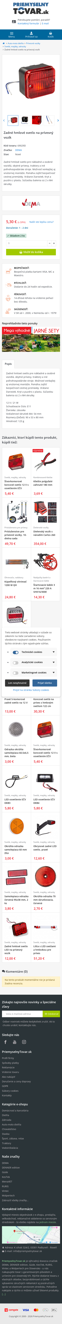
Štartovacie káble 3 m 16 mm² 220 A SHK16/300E (44, 588)
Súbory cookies (10, 1090)
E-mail (45, 23)
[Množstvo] (26, 243)
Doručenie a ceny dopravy (16, 1081)
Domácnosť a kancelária (15, 1110)
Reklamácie (8, 1067)
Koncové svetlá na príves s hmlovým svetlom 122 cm (43, 703)
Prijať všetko (45, 682)
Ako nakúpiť (8, 1076)
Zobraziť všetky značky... (15, 1200)
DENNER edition (11, 1167)
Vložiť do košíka (31, 252)
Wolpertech (8, 1195)
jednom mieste (47, 1222)
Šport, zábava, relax (13, 1138)
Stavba (5, 1133)
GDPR (5, 1086)
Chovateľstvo (9, 1129)
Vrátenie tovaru (10, 1072)
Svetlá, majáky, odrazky (15, 46)
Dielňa (5, 1115)
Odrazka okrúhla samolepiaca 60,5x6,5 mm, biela (16, 753)
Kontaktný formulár (28, 23)
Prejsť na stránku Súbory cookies (31, 689)
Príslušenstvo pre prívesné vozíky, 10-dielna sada (15, 535)
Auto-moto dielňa (16, 43)
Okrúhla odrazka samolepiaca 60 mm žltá (15, 850)
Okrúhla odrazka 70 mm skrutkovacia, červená (44, 900)
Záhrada (6, 1119)
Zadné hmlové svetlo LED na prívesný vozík (16, 950)
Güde (5, 1172)
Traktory (6, 1143)
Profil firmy (8, 1058)
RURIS (5, 1186)
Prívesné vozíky (33, 43)
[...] (4, 1294)
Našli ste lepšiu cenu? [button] (41, 221)
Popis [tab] (8, 364)
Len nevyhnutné (17, 682)
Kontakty (7, 1095)
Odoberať (51, 1013)
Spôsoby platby (10, 1062)
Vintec (5, 1190)
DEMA (18, 150)
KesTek (6, 1176)
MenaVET (7, 1181)
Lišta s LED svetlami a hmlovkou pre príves (44, 950)
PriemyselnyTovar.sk (43, 1316)
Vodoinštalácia (10, 1147)
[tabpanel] (31, 398)
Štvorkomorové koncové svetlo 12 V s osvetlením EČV (16, 485)
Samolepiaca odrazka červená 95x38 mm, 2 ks (16, 900)
